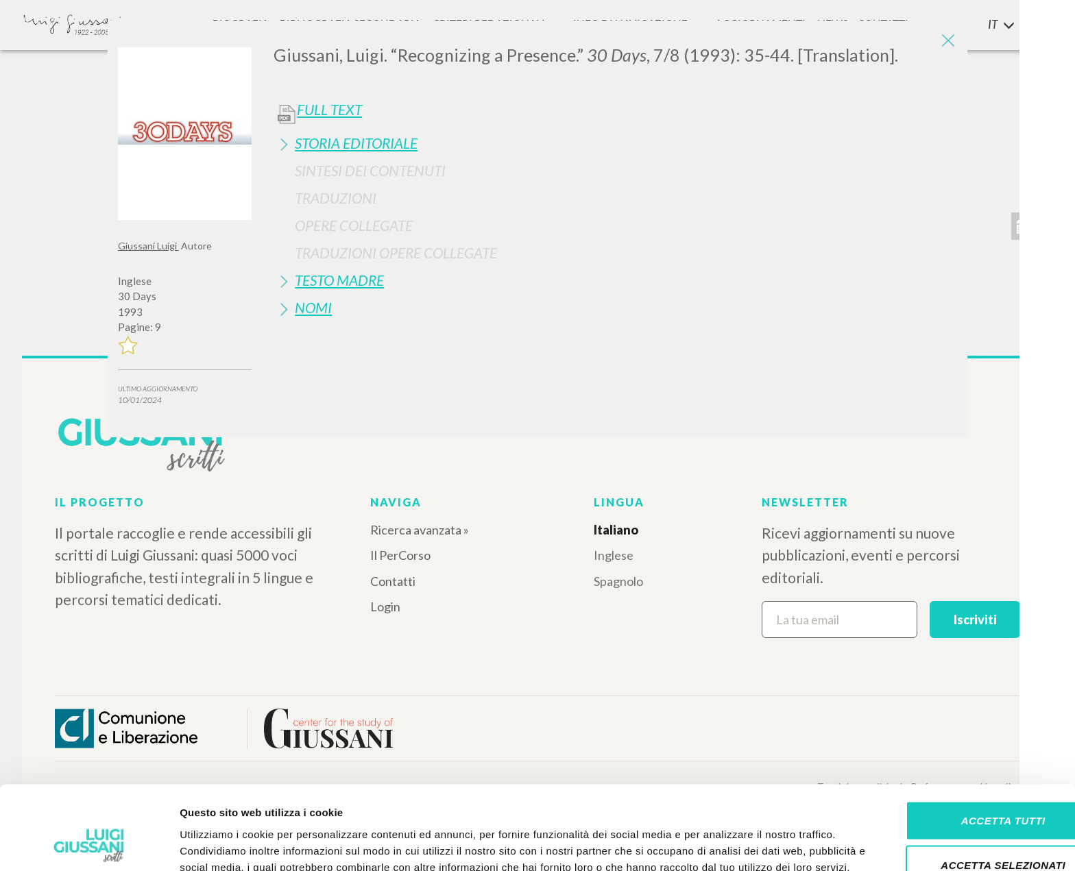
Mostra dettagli (721, 844)
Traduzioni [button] (335, 198)
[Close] (947, 41)
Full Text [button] (329, 109)
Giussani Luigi (148, 246)
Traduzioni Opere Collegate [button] (396, 252)
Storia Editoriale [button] (356, 143)
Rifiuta (960, 826)
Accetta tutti (960, 736)
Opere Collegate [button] (354, 225)
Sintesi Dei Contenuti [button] (370, 170)
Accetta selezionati (960, 781)
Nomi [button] (313, 307)
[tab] (615, 143)
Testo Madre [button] (339, 280)
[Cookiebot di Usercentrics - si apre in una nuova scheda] (89, 844)
